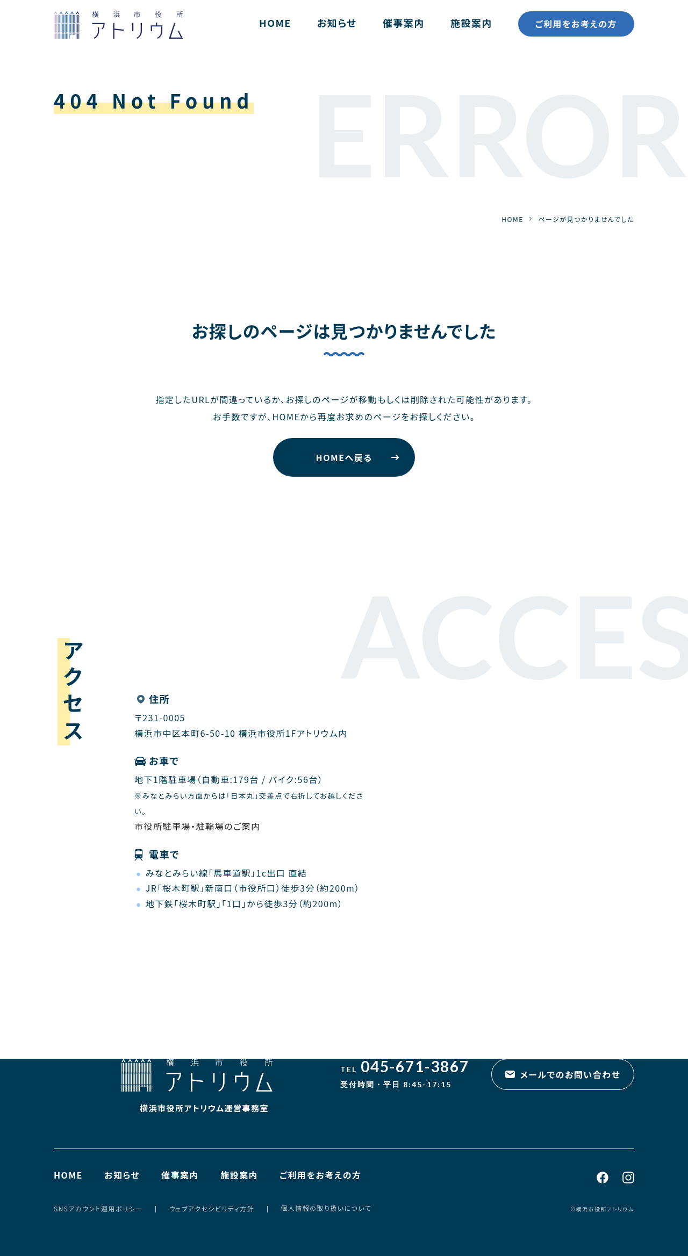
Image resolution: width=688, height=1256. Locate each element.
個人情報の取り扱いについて (326, 1207)
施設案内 (471, 23)
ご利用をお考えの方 (576, 23)
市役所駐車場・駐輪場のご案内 (197, 826)
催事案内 (404, 23)
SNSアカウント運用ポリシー (98, 1208)
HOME (275, 23)
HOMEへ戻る (344, 457)
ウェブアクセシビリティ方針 (211, 1208)
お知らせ (337, 23)
